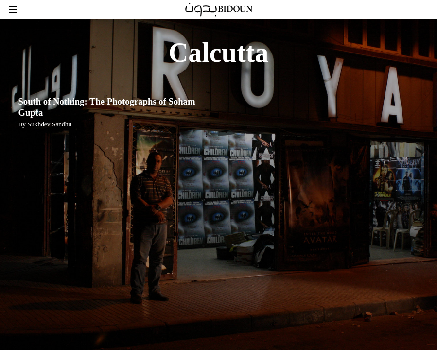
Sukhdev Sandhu (49, 124)
